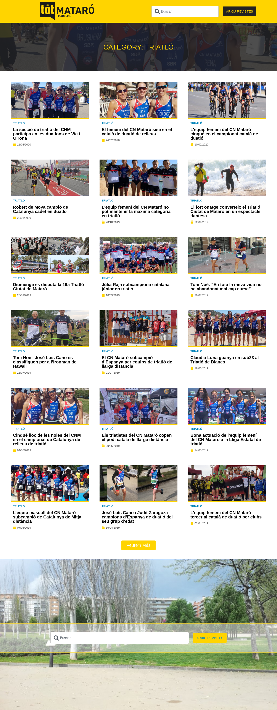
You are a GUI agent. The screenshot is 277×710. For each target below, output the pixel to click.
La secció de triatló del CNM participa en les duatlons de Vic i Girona (46, 134)
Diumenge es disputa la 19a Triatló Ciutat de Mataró (48, 286)
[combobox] (185, 11)
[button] (138, 545)
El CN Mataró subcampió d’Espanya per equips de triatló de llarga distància (137, 362)
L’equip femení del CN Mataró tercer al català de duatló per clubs (226, 514)
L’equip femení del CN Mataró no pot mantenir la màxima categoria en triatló (136, 211)
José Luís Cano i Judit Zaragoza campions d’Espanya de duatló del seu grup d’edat (137, 517)
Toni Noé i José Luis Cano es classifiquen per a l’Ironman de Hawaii (44, 362)
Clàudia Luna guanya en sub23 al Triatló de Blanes (224, 359)
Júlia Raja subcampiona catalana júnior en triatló (135, 286)
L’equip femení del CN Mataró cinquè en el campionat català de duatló (224, 134)
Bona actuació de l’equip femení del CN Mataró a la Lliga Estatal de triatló (225, 439)
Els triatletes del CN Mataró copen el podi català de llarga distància (137, 437)
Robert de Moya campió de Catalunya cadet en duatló (40, 209)
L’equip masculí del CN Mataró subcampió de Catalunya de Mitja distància (47, 517)
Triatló (19, 123)
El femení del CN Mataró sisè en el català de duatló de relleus (137, 131)
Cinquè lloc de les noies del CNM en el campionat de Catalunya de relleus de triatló (47, 439)
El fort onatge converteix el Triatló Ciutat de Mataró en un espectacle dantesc (225, 211)
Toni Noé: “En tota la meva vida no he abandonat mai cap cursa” (226, 286)
